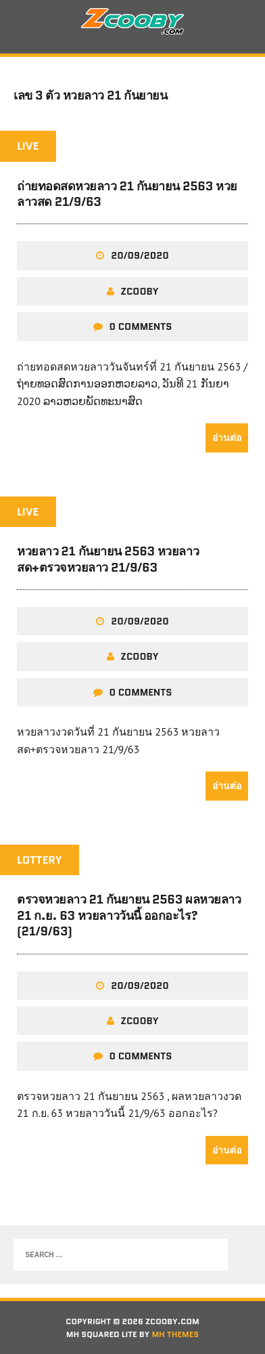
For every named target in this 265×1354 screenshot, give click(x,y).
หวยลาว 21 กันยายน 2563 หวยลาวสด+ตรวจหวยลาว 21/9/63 (108, 559)
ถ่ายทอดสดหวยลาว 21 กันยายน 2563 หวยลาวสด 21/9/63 (127, 194)
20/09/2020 (139, 255)
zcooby (140, 291)
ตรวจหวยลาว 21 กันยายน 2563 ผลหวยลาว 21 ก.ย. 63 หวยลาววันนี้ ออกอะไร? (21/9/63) (129, 915)
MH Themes (175, 1334)
